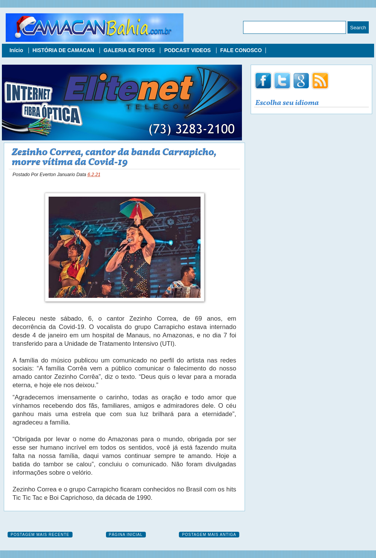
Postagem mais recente (40, 535)
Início (17, 50)
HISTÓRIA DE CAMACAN (64, 50)
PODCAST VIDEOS (188, 50)
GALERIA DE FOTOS (130, 50)
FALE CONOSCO (241, 50)
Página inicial (126, 535)
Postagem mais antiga (209, 535)
